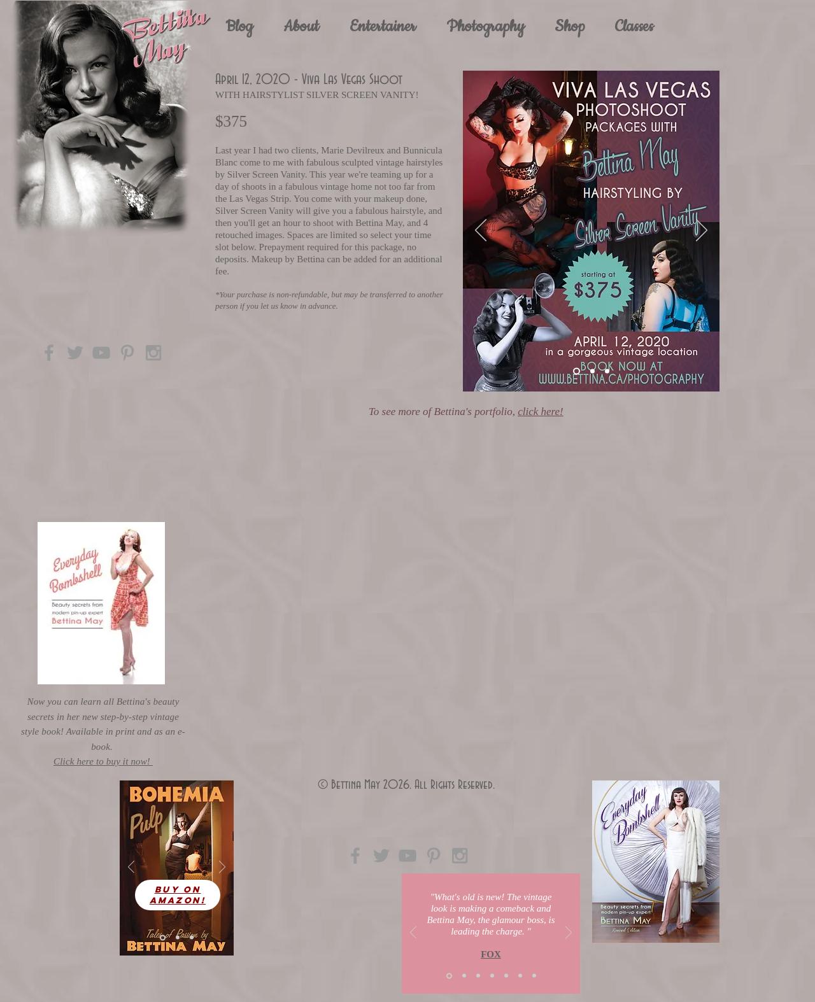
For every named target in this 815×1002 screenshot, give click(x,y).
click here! (540, 412)
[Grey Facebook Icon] (49, 352)
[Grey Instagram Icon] (153, 352)
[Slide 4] (178, 938)
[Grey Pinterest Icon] (127, 352)
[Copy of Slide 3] (520, 976)
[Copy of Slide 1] (492, 976)
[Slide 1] (576, 371)
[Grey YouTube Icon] (101, 352)
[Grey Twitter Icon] (75, 352)
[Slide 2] (592, 371)
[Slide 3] (607, 371)
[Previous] (480, 231)
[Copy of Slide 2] (506, 976)
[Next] (701, 231)
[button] (382, 27)
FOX (491, 954)
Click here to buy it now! (103, 761)
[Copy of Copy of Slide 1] (534, 976)
